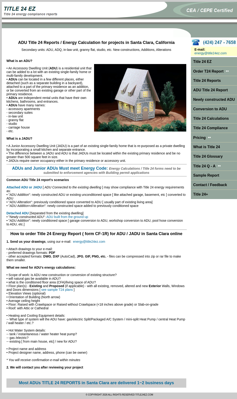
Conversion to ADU (210, 109)
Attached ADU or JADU (24, 187)
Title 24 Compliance (210, 128)
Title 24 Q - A (207, 166)
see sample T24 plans (57, 290)
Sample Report (206, 175)
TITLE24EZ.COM (144, 394)
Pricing (199, 138)
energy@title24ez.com (89, 241)
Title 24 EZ (202, 62)
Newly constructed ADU (214, 99)
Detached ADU (17, 213)
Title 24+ (200, 194)
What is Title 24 (206, 147)
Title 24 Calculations (211, 118)
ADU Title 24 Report (210, 90)
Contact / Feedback (210, 185)
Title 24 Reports (207, 81)
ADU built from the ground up (67, 217)
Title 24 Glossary (208, 156)
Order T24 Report (208, 71)
